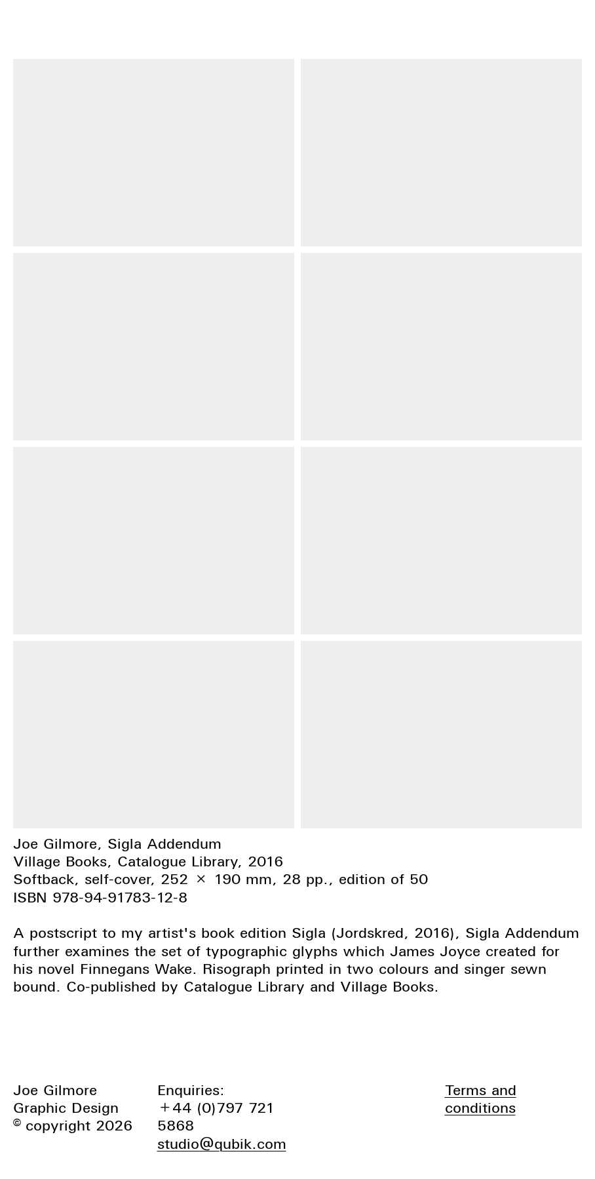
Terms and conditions (480, 1099)
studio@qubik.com (221, 1143)
